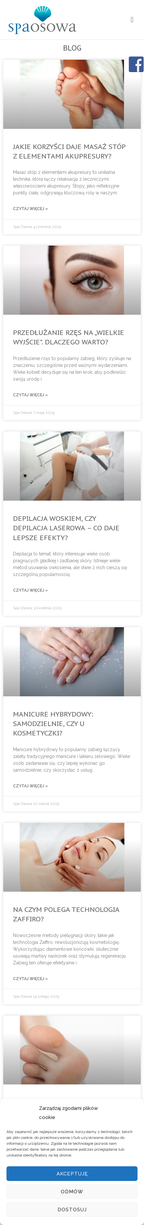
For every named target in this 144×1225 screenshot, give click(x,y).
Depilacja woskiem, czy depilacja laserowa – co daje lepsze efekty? (66, 528)
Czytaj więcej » (30, 208)
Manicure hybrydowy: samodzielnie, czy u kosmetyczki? (53, 724)
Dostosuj (72, 1210)
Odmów (72, 1192)
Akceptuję (72, 1174)
